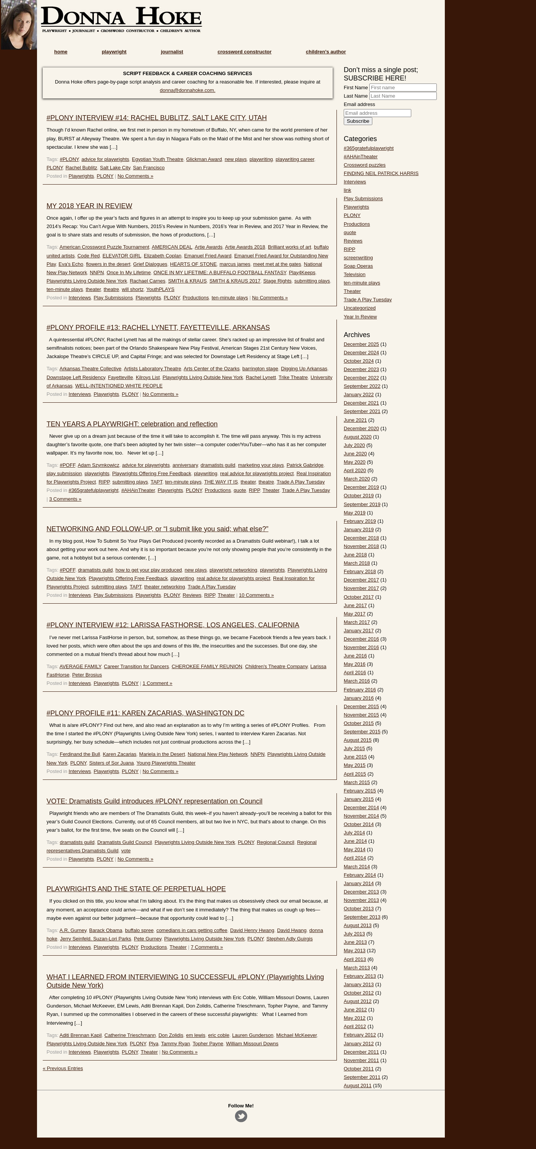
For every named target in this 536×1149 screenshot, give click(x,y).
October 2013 (359, 908)
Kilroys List (148, 377)
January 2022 (359, 394)
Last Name (356, 96)
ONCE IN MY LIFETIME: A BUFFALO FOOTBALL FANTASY (219, 272)
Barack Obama (105, 930)
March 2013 (357, 968)
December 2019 (361, 487)
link (347, 190)
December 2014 (361, 807)
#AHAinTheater (138, 490)
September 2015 (362, 731)
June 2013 (355, 942)
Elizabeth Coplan (162, 256)
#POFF (67, 465)
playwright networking (233, 570)
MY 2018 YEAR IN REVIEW (89, 206)
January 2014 (359, 883)
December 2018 (361, 538)
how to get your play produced (149, 570)
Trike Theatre (293, 377)
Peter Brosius (87, 675)
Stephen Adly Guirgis (289, 939)
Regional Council (275, 842)
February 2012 (360, 1035)
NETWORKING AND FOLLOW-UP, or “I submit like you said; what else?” (158, 529)
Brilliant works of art (289, 247)
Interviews (80, 298)
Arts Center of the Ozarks (211, 368)
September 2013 (362, 917)
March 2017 (357, 622)
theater (93, 289)
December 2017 (361, 580)
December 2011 (361, 1052)
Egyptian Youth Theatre (157, 159)
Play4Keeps (302, 272)
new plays (236, 159)
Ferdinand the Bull (80, 754)
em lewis (196, 1035)
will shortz (132, 289)
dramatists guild (218, 465)
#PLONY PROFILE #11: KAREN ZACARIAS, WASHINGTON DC (146, 713)
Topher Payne (208, 1043)
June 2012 (355, 1009)
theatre (111, 289)
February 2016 (360, 690)
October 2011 (359, 1069)
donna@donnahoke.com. (187, 90)
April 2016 (355, 672)
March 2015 (357, 782)
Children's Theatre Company (276, 666)
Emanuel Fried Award (208, 256)
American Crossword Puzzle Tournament (104, 247)
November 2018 (361, 546)
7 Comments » (207, 947)
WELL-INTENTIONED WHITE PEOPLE (119, 386)
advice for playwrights (105, 159)
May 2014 (354, 849)
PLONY (55, 167)
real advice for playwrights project (257, 473)
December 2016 (361, 639)
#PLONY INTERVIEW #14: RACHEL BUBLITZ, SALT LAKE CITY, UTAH (157, 118)
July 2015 (354, 748)
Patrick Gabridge (305, 465)
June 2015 (355, 757)
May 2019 (354, 513)
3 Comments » (65, 499)
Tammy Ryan (175, 1043)
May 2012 (354, 1018)
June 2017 (355, 605)
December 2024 (361, 352)
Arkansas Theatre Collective (90, 368)
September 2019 (362, 504)
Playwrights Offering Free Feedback (151, 473)
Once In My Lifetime (129, 272)
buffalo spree (139, 930)
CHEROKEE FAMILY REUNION (207, 666)
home (61, 52)
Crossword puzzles (365, 165)
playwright (114, 52)
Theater (270, 490)
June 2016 (355, 656)
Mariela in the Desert (162, 754)
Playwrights (81, 176)
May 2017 (354, 614)
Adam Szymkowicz (98, 465)
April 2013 (355, 959)
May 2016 (354, 664)
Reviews (192, 595)
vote (126, 850)
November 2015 (361, 715)
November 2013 (361, 900)
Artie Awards (209, 247)
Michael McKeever (296, 1035)
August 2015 (358, 740)
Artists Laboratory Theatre (152, 368)
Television (354, 274)
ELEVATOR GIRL (122, 256)
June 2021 (355, 420)
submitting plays (312, 281)
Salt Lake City (115, 167)
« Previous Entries (63, 1068)
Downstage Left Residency (76, 377)
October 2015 (359, 723)
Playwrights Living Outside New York (87, 281)
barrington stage (260, 368)
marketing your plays (261, 465)
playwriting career (295, 159)
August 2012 (358, 1001)
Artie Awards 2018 (245, 247)
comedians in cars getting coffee (191, 930)
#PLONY (69, 159)
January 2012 (359, 1043)
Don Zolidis (170, 1035)
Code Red (88, 256)
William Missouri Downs (252, 1043)
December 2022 (361, 378)
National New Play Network (218, 754)
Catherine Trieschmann (130, 1035)
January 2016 (359, 698)
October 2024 (359, 361)
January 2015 (359, 799)
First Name (356, 87)
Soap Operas (358, 266)
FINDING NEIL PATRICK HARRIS (381, 173)
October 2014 (359, 824)
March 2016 (357, 681)
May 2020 (354, 462)
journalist (172, 52)
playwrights (97, 473)
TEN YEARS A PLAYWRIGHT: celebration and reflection (132, 424)
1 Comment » (157, 683)
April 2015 (355, 774)
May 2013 (354, 950)
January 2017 (359, 630)
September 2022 (362, 386)
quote (240, 490)
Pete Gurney (147, 939)
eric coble (219, 1035)
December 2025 (361, 344)
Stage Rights (277, 281)
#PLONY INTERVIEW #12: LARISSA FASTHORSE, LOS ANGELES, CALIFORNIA (173, 625)
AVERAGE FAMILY (80, 666)
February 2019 (360, 521)
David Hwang (291, 930)
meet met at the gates (277, 264)
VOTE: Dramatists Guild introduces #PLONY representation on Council (154, 801)
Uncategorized (360, 308)
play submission (64, 473)
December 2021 (361, 403)
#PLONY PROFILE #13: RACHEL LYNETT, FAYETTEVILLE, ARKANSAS (158, 327)
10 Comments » (256, 595)
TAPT (157, 482)
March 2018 (357, 563)
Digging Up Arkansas (304, 368)
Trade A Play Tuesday (301, 482)
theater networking (164, 587)
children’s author (326, 52)
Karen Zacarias (119, 754)
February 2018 (360, 571)
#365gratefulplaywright (94, 490)
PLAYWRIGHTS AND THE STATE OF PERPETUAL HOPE (136, 889)
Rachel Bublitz (81, 167)
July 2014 (354, 833)
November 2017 (361, 588)
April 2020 (355, 470)
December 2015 (361, 706)
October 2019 (359, 495)
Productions (196, 298)
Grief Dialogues (150, 264)
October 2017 (359, 597)
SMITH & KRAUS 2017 (235, 281)
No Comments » (135, 176)
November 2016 (361, 647)
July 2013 (354, 934)
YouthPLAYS (160, 289)
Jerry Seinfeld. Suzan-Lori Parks (95, 939)
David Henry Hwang (252, 930)
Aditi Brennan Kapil (81, 1035)
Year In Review (360, 317)
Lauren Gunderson (252, 1035)
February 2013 (360, 976)
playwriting (261, 159)
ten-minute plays (65, 289)
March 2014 (357, 866)
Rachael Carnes (147, 281)
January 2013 (359, 984)
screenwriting (358, 257)
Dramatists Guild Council (124, 842)
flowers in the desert (108, 264)
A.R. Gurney (73, 930)
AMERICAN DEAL (172, 247)
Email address (359, 104)
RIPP (104, 482)
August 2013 (358, 925)
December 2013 (361, 892)
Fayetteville (120, 377)
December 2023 (361, 369)
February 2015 (360, 791)
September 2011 (362, 1077)
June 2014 (355, 841)
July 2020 (354, 445)
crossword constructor (244, 52)
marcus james (234, 264)
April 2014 (355, 858)
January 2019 (359, 529)
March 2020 (357, 479)
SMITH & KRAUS (187, 281)
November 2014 (361, 816)
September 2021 (362, 411)
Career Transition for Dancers (136, 666)
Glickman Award (204, 159)
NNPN (97, 272)
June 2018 (355, 555)
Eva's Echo (71, 264)
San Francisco (148, 167)
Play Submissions (113, 298)
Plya (153, 1043)
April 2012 (355, 1026)
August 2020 (358, 437)
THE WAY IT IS (221, 482)
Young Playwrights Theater (166, 763)
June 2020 (355, 453)
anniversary (185, 465)
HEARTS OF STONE (193, 264)
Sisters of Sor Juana (111, 763)
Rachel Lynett (261, 377)
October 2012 (359, 993)
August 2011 (358, 1085)
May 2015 (354, 765)
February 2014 (360, 875)
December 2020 (361, 428)
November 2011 (361, 1060)
